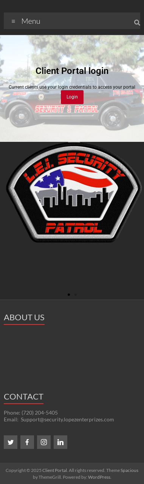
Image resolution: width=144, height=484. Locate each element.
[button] (69, 294)
